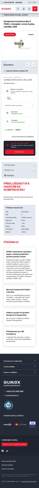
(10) (17, 71)
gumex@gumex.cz (12, 395)
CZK (33, 2)
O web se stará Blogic (8, 469)
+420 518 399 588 (9, 2)
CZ (29, 2)
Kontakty (19, 2)
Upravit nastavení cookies (29, 481)
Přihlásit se (19, 152)
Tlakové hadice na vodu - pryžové (16, 15)
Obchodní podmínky (7, 465)
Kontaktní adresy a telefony (14, 415)
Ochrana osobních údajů (9, 461)
